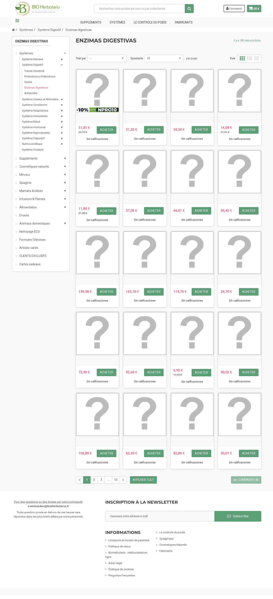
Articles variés (28, 247)
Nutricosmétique (32, 143)
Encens (24, 215)
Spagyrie (25, 182)
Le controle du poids (150, 22)
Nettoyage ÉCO (29, 231)
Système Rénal (31, 121)
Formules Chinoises (32, 239)
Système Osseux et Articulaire (40, 99)
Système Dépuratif (33, 138)
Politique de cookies (121, 569)
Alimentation (28, 207)
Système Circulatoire (34, 104)
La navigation (17, 22)
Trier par (81, 58)
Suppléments (90, 22)
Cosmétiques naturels (34, 166)
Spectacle (137, 58)
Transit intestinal (34, 71)
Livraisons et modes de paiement (128, 540)
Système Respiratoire (35, 110)
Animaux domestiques (34, 223)
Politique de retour (119, 546)
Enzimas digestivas (36, 87)
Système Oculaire (32, 149)
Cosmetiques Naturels (173, 544)
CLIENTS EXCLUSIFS (32, 256)
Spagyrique (166, 538)
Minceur (24, 174)
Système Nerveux (32, 59)
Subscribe (237, 516)
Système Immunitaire (35, 116)
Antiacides (31, 93)
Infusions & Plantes (32, 199)
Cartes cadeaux (29, 264)
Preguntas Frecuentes (121, 575)
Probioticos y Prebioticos (39, 76)
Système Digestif (32, 64)
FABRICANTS (184, 22)
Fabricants (165, 551)
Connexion (231, 8)
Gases (28, 82)
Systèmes (117, 22)
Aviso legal (115, 563)
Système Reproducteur (36, 132)
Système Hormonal (33, 127)
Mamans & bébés (31, 191)
